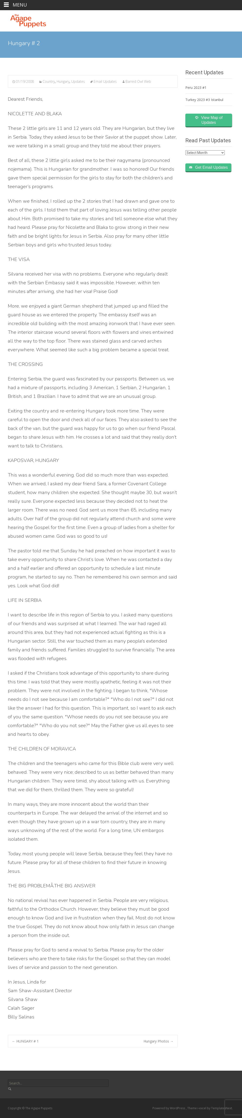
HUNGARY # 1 (25, 1041)
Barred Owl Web (138, 81)
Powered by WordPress (169, 1108)
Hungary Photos (158, 1041)
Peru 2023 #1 (195, 87)
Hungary (63, 81)
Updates (78, 81)
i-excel (202, 1108)
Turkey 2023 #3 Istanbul (204, 99)
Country (49, 81)
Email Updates (105, 81)
